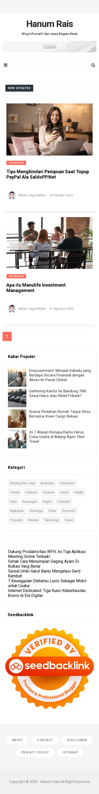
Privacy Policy (35, 752)
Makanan (17, 511)
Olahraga (36, 511)
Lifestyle (64, 501)
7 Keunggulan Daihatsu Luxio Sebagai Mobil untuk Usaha (47, 583)
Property (16, 520)
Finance (48, 492)
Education (67, 483)
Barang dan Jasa (22, 483)
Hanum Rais (50, 782)
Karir (13, 501)
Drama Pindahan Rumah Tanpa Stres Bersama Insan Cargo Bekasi (60, 414)
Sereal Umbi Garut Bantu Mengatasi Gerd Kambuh (44, 573)
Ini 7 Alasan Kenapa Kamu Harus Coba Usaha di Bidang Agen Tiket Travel (57, 437)
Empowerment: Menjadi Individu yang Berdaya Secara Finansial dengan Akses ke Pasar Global (60, 375)
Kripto (47, 501)
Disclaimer (77, 740)
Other (52, 511)
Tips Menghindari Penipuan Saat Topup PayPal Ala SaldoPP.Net (47, 174)
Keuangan (16, 162)
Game (64, 492)
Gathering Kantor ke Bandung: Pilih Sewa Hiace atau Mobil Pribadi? (57, 393)
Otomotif (68, 511)
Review (33, 520)
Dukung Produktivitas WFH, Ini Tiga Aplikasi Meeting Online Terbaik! (47, 554)
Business (47, 483)
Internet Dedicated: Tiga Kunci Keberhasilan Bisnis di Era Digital (47, 593)
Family (15, 492)
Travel (68, 520)
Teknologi (51, 520)
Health (79, 492)
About (17, 740)
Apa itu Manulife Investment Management (36, 287)
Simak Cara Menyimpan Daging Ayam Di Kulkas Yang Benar (43, 564)
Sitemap (70, 752)
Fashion (31, 492)
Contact (45, 740)
